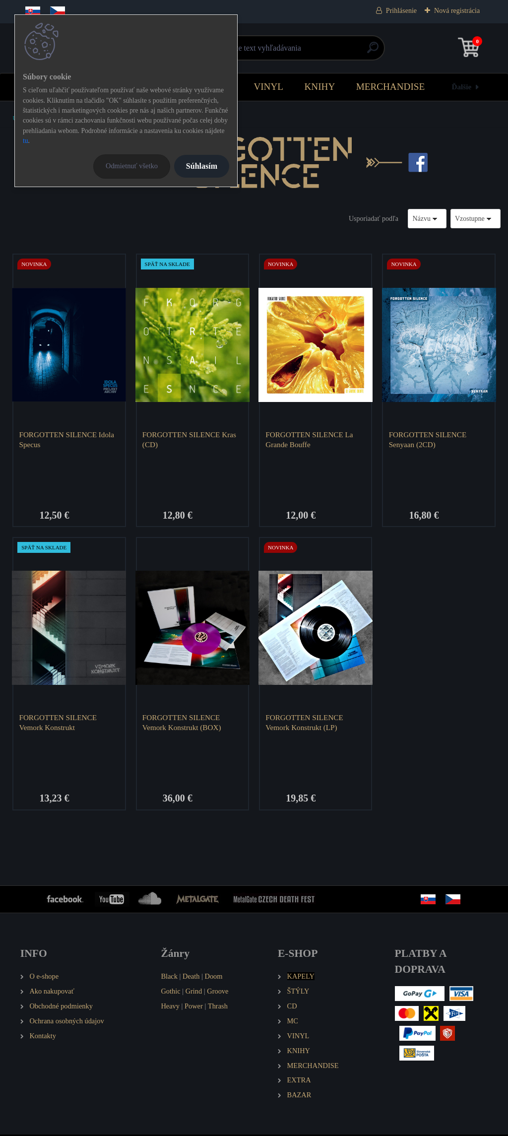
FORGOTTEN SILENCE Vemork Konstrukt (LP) (305, 723)
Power (194, 1007)
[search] (373, 51)
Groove (217, 993)
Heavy (170, 1007)
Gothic (170, 993)
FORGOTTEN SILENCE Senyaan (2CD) (428, 439)
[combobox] (427, 218)
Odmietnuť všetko (132, 166)
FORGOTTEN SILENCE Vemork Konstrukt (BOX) (182, 723)
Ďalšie (462, 86)
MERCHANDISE (390, 86)
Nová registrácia (457, 10)
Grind (194, 993)
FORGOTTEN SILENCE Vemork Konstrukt (59, 723)
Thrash (218, 1007)
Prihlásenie (401, 10)
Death (191, 978)
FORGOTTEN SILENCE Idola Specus (67, 439)
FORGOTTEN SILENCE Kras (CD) (190, 439)
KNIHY (319, 86)
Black (169, 978)
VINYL (268, 86)
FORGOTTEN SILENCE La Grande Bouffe (310, 439)
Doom (213, 978)
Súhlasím (201, 166)
